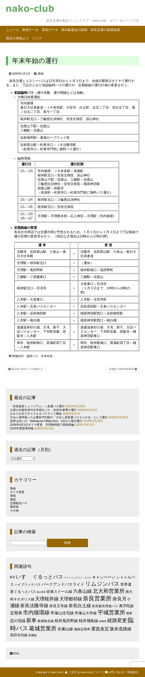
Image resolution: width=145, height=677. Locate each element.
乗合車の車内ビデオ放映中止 (25, 369)
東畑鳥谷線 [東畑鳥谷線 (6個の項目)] (45, 621)
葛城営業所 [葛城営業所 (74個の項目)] (43, 628)
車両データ (30, 30)
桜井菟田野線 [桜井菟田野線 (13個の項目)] (66, 621)
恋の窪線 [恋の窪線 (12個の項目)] (18, 621)
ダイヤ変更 (17, 492)
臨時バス (32, 356)
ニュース (12, 30)
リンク (37, 38)
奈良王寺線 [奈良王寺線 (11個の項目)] (58, 606)
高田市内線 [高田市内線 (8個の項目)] (18, 635)
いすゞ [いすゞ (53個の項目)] (24, 576)
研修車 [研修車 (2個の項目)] (102, 621)
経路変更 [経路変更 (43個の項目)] (117, 620)
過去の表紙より (17, 38)
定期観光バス (18, 503)
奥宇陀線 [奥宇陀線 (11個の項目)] (126, 606)
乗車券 (14, 506)
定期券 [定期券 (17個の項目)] (16, 613)
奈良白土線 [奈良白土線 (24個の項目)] (80, 605)
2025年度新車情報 (22, 428)
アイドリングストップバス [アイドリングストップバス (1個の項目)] (77, 577)
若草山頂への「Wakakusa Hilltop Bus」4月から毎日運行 (46, 421)
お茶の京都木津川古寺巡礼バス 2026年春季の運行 (43, 410)
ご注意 (71, 672)
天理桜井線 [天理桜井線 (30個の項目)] (47, 598)
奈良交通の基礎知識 (105, 30)
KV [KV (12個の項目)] (12, 577)
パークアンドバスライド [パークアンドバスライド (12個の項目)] (62, 584)
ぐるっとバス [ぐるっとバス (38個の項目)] (48, 576)
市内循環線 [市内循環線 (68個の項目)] (36, 612)
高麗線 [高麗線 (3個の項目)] (32, 635)
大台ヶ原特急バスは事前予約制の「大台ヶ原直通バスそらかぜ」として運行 (59, 417)
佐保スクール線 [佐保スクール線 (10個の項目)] (59, 592)
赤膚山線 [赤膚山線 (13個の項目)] (65, 629)
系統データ (50, 30)
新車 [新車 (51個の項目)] (31, 620)
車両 (13, 495)
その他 (14, 510)
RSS (14, 653)
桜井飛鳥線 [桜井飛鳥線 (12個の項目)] (88, 621)
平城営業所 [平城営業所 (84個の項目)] (111, 612)
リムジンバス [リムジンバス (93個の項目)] (102, 584)
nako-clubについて (90, 672)
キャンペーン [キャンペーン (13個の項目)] (103, 577)
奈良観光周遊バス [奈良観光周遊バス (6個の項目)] (105, 606)
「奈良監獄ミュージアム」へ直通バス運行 (37, 406)
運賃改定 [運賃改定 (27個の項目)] (100, 628)
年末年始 (47, 356)
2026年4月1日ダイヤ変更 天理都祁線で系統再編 (42, 424)
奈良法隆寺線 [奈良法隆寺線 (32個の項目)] (34, 605)
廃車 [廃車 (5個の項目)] (129, 613)
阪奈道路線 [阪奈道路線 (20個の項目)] (120, 628)
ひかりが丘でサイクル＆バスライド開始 (36, 413)
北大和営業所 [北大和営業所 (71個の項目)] (109, 591)
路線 (41, 73)
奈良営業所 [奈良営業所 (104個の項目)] (97, 598)
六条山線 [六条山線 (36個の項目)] (82, 591)
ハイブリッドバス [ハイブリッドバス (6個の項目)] (27, 584)
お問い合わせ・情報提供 (121, 672)
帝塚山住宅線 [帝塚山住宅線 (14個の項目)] (62, 613)
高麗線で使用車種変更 (123, 369)
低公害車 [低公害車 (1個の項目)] (41, 592)
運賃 (13, 499)
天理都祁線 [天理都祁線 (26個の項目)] (70, 598)
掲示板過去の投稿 (74, 30)
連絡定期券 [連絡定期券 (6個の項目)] (82, 629)
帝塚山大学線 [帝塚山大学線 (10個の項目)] (86, 613)
